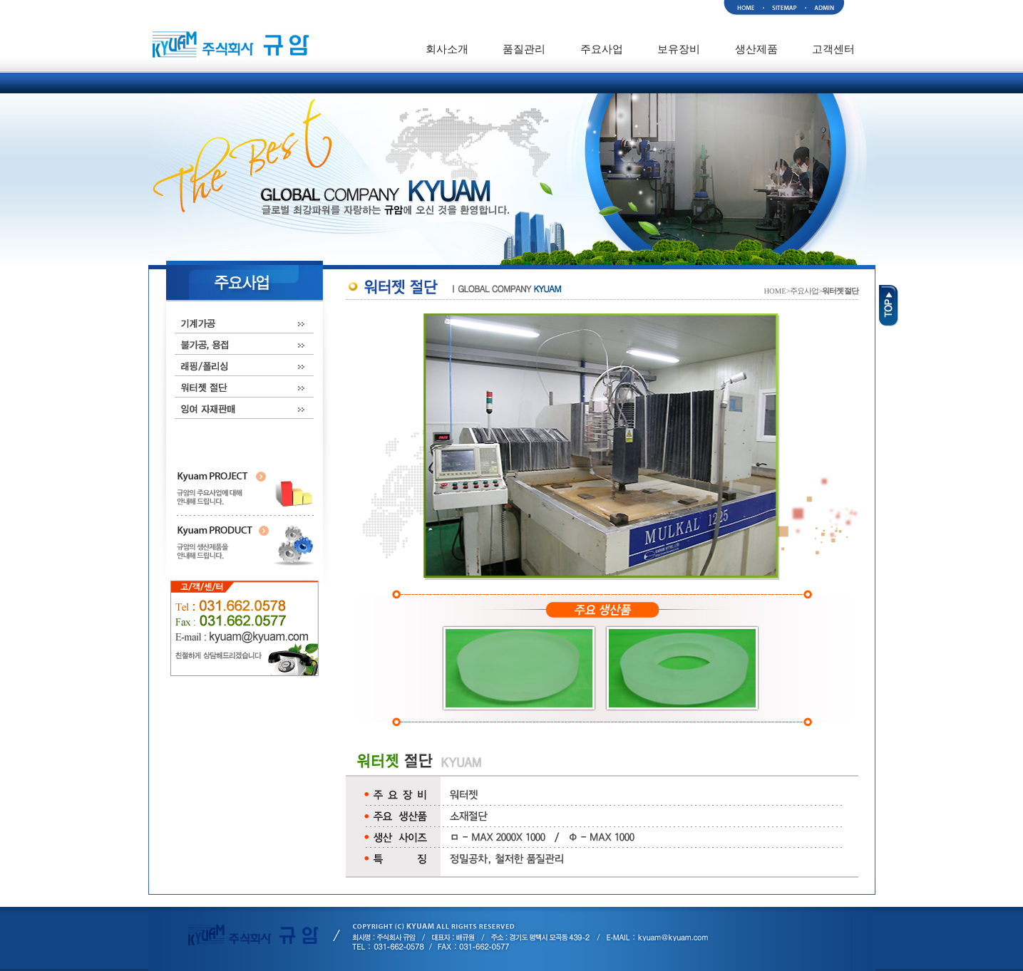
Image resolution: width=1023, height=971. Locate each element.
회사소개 (447, 49)
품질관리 (524, 49)
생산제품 (756, 49)
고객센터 (833, 49)
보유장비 (678, 49)
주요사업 (601, 49)
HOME (775, 291)
